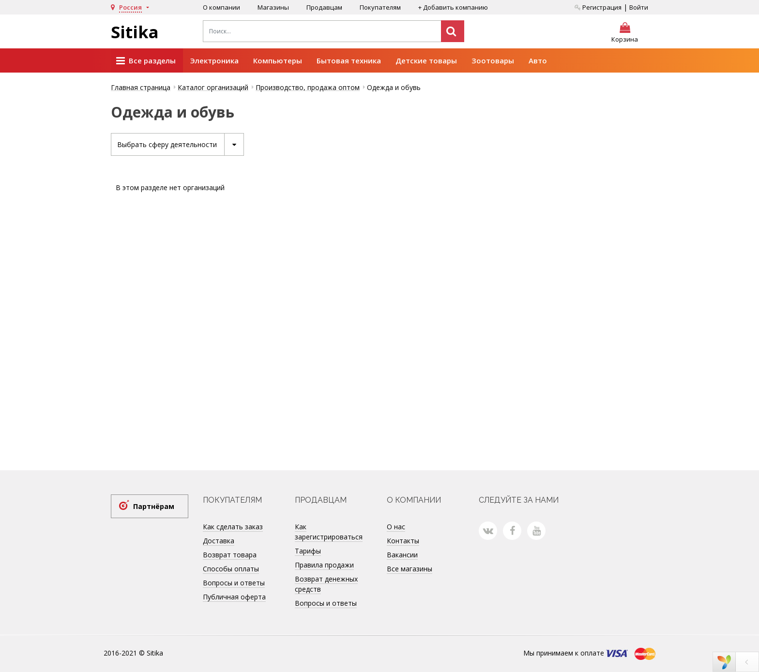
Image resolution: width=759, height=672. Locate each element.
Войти (638, 7)
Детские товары (426, 60)
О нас (396, 526)
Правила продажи (324, 564)
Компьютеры (277, 60)
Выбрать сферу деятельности (180, 144)
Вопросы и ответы (234, 582)
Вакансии (402, 554)
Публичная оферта (234, 596)
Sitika (135, 32)
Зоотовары (492, 60)
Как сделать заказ (233, 526)
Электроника (214, 60)
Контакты (403, 540)
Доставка (218, 540)
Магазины (273, 7)
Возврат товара (230, 554)
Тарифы (308, 550)
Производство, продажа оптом (308, 87)
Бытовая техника (349, 60)
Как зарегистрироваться (329, 531)
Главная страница (140, 87)
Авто (538, 60)
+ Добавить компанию (453, 7)
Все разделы (146, 61)
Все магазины (409, 568)
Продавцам (324, 7)
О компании (221, 7)
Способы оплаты (231, 568)
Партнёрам (153, 506)
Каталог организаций (213, 87)
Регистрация (598, 7)
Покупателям (380, 7)
